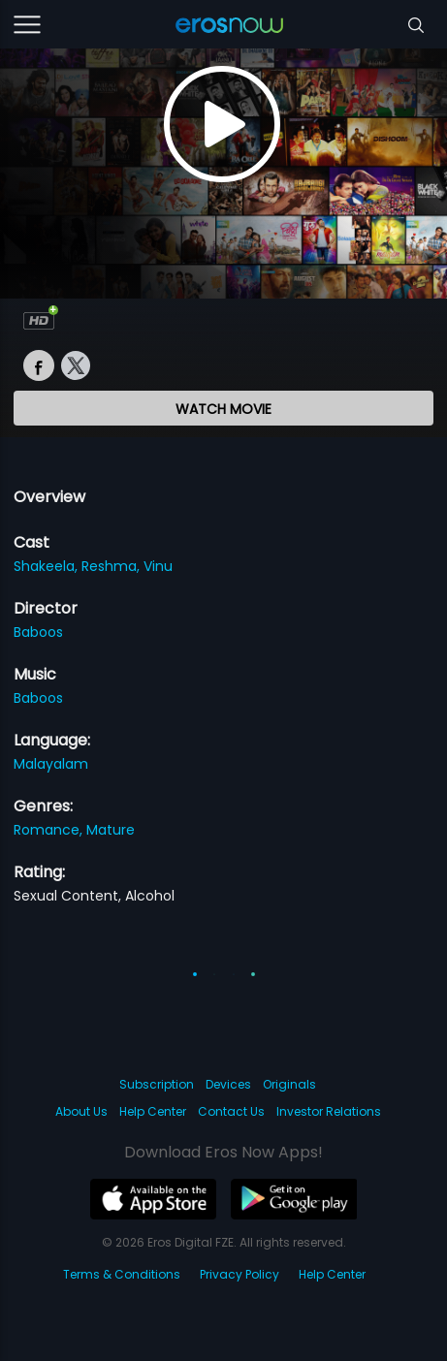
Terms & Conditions (121, 1274)
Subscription (156, 1084)
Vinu (158, 566)
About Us (81, 1111)
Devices (228, 1084)
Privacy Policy (239, 1274)
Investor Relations (328, 1111)
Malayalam (51, 764)
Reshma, (112, 566)
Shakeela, (47, 566)
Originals (289, 1084)
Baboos (38, 632)
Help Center (152, 1111)
